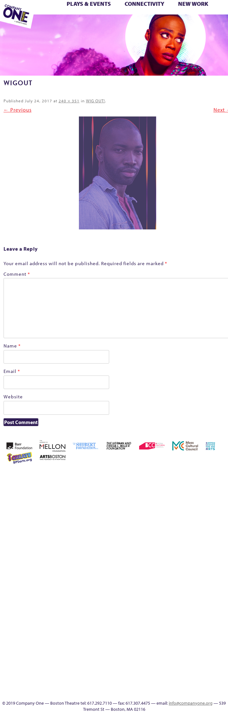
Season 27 (143, 592)
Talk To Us (153, 24)
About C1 (171, 476)
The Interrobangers (52, 24)
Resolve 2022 (181, 576)
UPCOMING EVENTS (171, 646)
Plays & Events (89, 3)
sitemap (106, 24)
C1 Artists (162, 24)
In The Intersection (171, 677)
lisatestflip (172, 553)
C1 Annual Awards (219, 24)
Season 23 (199, 576)
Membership (181, 553)
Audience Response (171, 669)
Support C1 (171, 592)
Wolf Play (78, 24)
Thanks (190, 24)
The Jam (60, 24)
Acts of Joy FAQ (190, 476)
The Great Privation (209, 592)
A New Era (161, 476)
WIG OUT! (95, 100)
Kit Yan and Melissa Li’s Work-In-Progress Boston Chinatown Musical (153, 538)
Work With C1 (88, 24)
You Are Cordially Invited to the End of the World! (99, 24)
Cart (209, 499)
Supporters (209, 24)
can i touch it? (200, 499)
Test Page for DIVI (180, 592)
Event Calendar (135, 24)
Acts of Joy (180, 476)
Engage (172, 24)
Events (172, 684)
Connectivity (144, 3)
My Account (199, 553)
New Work (193, 3)
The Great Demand (199, 592)
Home (144, 476)
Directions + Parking (201, 24)
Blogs (171, 661)
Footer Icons (116, 24)
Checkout (218, 499)
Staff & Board (162, 592)
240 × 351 (69, 100)
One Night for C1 (218, 553)
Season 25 (209, 576)
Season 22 (190, 576)
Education (125, 24)
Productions (144, 24)
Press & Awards (181, 692)
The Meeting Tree (70, 24)
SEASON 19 (181, 24)
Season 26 (218, 576)
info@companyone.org (191, 703)
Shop (153, 592)
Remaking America (153, 576)
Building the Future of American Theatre (171, 492)
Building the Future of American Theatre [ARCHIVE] (181, 492)
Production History (143, 576)
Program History (171, 638)
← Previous (18, 110)
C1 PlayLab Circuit (171, 630)
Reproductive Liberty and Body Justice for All (162, 569)
